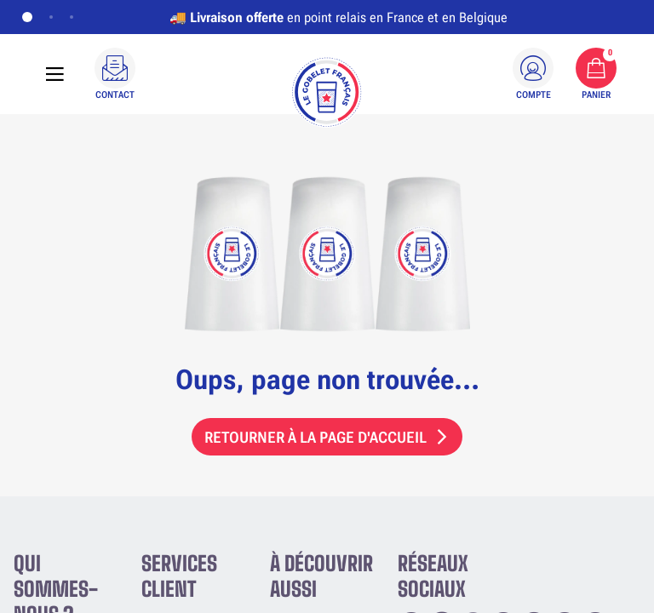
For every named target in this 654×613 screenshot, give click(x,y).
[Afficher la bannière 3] (71, 17)
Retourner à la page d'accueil (315, 437)
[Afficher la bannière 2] (51, 17)
